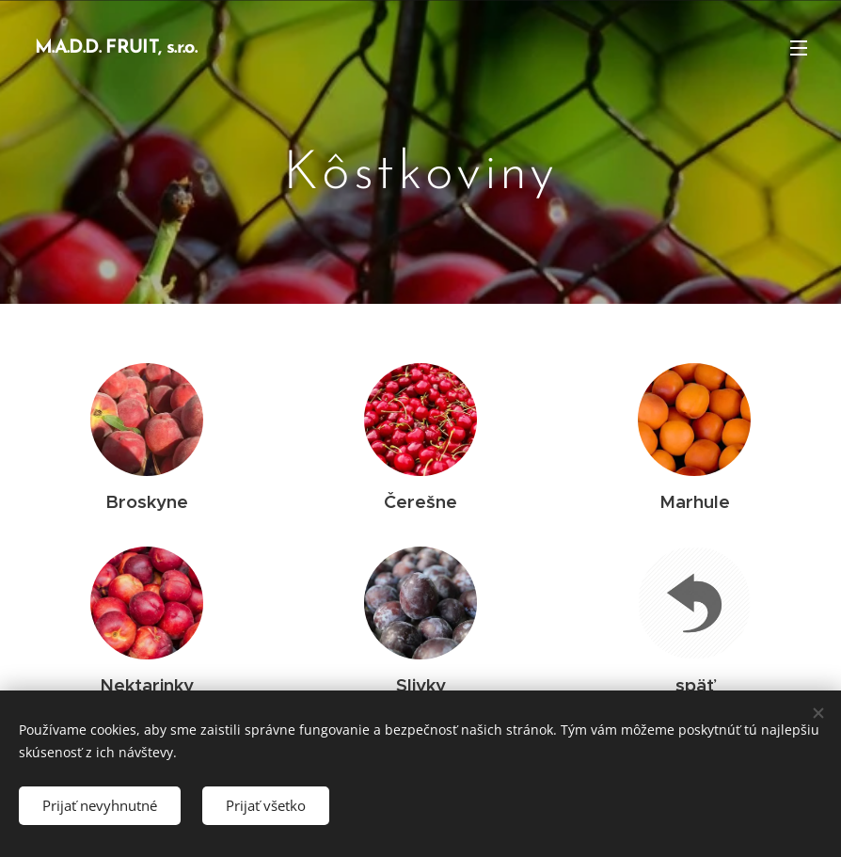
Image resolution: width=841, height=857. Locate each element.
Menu (798, 48)
